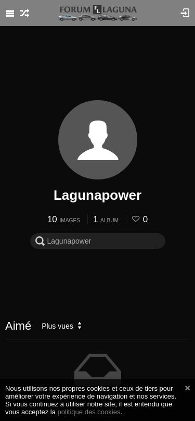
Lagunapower (97, 195)
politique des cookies (89, 412)
